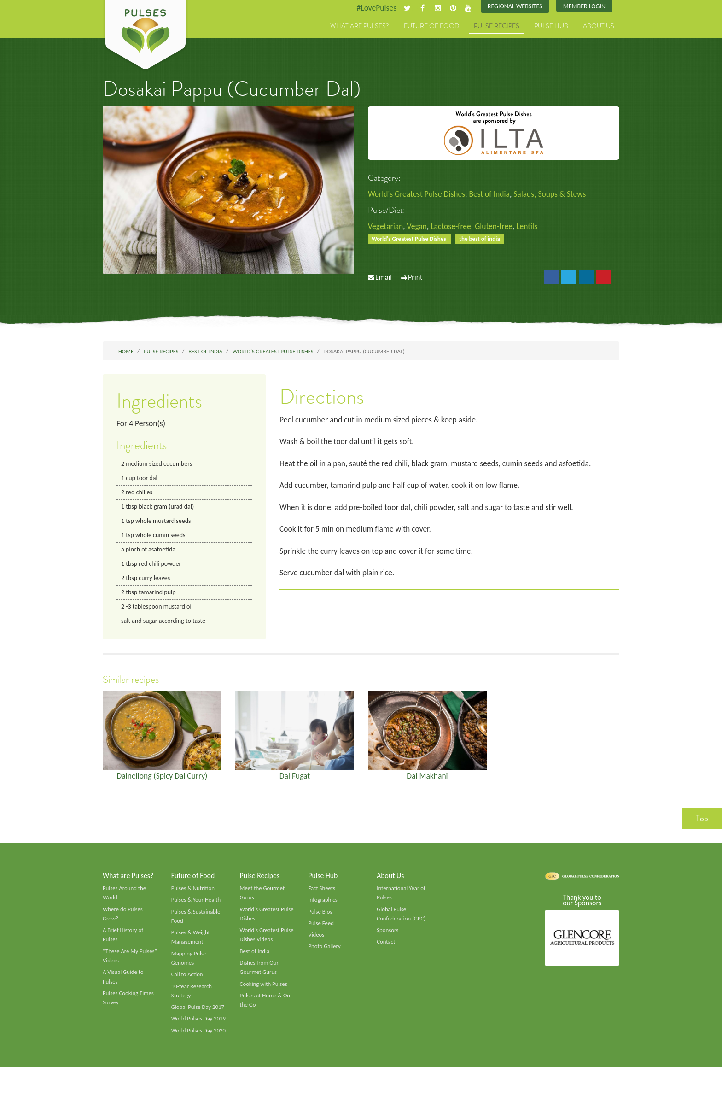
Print (415, 278)
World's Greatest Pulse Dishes (418, 194)
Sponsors (388, 938)
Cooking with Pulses (264, 992)
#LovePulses (373, 8)
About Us (598, 26)
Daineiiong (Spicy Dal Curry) (162, 781)
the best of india (483, 239)
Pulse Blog (320, 918)
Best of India (492, 194)
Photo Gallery (324, 954)
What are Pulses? (359, 26)
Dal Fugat (294, 781)
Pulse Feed (321, 930)
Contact (386, 949)
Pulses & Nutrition (193, 894)
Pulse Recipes (496, 26)
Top (702, 824)
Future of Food (431, 26)
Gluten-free (497, 227)
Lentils (531, 227)
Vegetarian (386, 227)
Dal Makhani (427, 781)
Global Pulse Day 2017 (198, 1016)
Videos (316, 942)
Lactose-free (453, 227)
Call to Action (187, 983)
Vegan (418, 227)
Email (383, 278)
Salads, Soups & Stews (555, 194)
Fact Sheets (322, 894)
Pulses (145, 36)
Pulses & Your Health (196, 906)
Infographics (323, 906)
